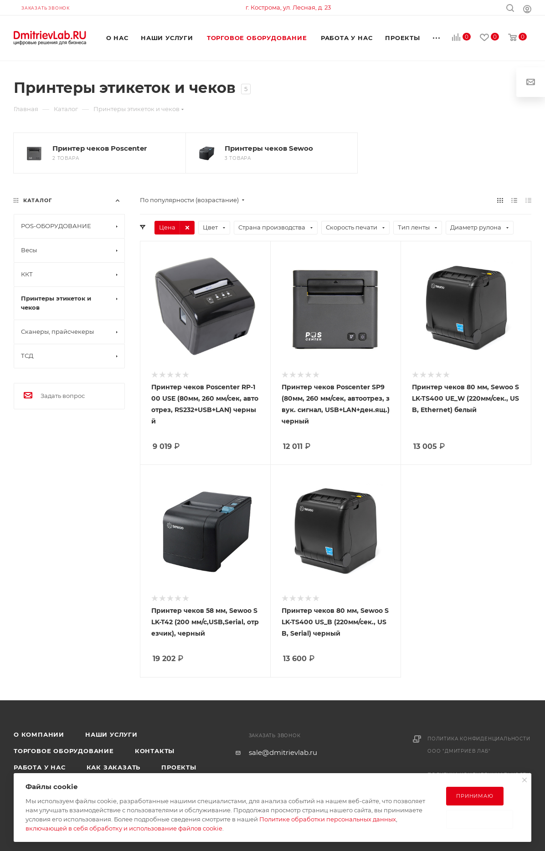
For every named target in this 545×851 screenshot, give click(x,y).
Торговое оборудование (64, 750)
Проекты (178, 767)
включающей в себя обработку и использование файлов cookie (124, 828)
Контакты (155, 750)
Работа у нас (40, 767)
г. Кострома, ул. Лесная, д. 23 (288, 7)
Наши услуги (111, 734)
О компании (39, 734)
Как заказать (114, 767)
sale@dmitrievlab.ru (283, 752)
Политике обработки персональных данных (327, 819)
